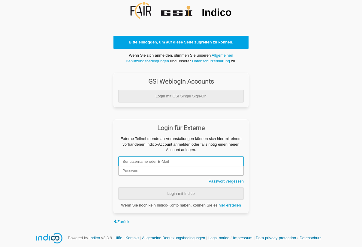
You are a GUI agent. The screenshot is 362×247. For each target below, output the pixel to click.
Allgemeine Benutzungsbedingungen (173, 237)
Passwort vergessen (226, 181)
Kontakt (132, 237)
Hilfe (118, 237)
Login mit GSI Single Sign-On (181, 96)
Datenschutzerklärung (211, 61)
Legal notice (219, 237)
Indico (94, 237)
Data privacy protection (276, 237)
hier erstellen (230, 205)
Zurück (123, 221)
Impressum (242, 237)
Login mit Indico (181, 193)
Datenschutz (310, 237)
